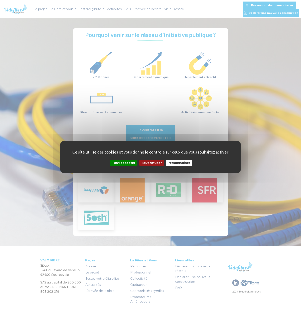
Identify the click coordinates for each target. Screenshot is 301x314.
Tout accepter (123, 163)
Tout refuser (151, 163)
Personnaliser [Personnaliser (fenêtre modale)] (179, 163)
